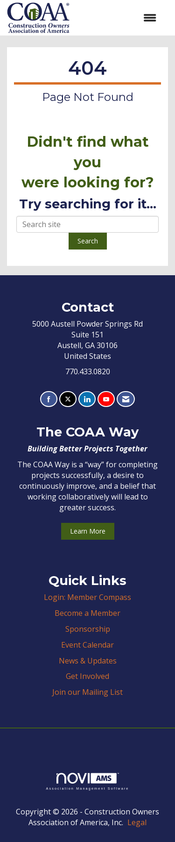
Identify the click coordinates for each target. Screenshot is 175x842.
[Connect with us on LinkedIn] (87, 399)
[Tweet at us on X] (68, 399)
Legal (137, 822)
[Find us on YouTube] (106, 399)
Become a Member (87, 613)
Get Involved (87, 676)
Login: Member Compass (87, 597)
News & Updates (88, 661)
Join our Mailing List (87, 692)
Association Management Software (87, 781)
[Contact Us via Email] (126, 399)
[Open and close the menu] (117, 18)
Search (87, 240)
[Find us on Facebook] (48, 399)
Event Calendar (87, 645)
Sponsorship (87, 629)
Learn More (87, 531)
